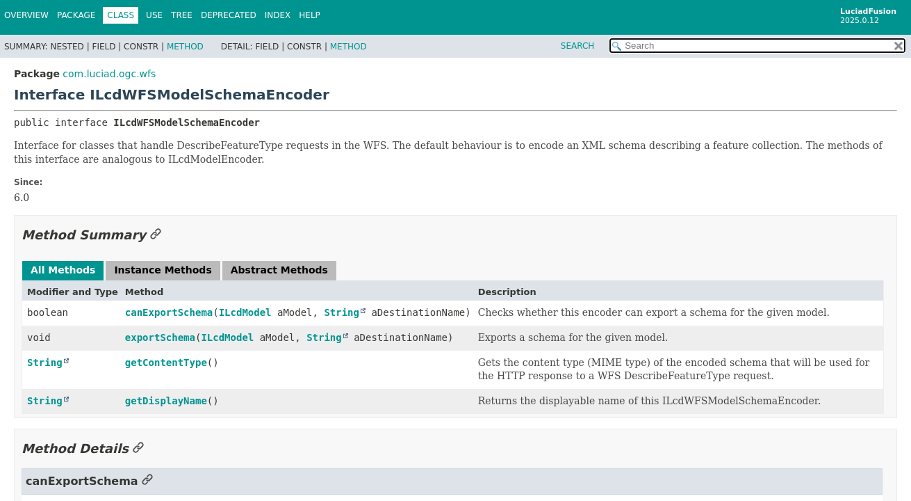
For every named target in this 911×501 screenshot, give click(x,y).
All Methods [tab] (63, 270)
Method (185, 46)
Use (154, 15)
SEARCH (578, 46)
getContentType (166, 362)
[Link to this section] (155, 235)
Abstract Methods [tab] (279, 270)
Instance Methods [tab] (162, 270)
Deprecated (228, 15)
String (341, 312)
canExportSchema (169, 312)
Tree (181, 15)
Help (309, 15)
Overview (26, 15)
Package (76, 15)
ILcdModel (245, 312)
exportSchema (160, 337)
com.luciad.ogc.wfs (109, 73)
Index (278, 15)
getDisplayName (166, 400)
